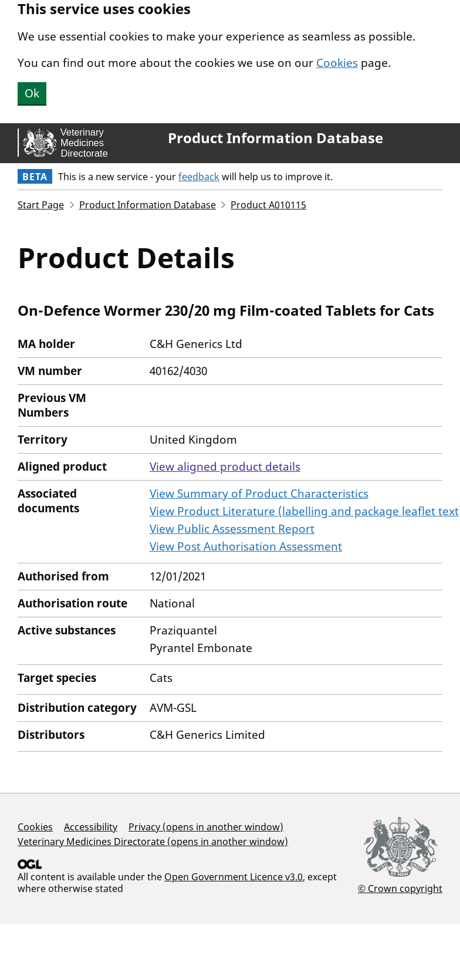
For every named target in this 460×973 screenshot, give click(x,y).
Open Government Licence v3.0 (233, 876)
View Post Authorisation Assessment (246, 546)
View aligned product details (225, 466)
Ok (32, 93)
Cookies (337, 62)
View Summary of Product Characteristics (259, 493)
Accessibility (90, 826)
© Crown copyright (400, 888)
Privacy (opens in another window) (205, 826)
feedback (198, 176)
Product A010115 (268, 204)
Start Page (41, 204)
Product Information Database (275, 138)
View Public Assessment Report (232, 528)
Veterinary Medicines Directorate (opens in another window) (153, 841)
